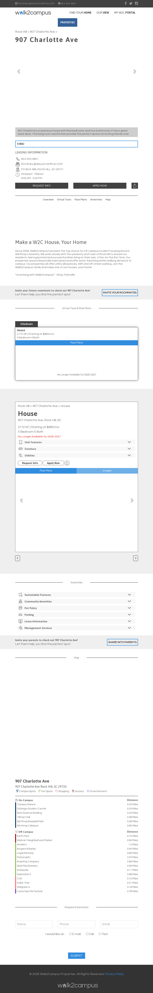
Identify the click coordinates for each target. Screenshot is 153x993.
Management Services (75, 627)
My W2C (124, 12)
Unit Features (75, 442)
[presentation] (77, 946)
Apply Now (100, 185)
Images (107, 470)
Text (103, 934)
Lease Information (75, 621)
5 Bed (20, 144)
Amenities (96, 199)
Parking (75, 614)
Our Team (129, 22)
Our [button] (103, 12)
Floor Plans (81, 199)
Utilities (75, 455)
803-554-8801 (67, 3)
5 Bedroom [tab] (26, 324)
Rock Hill (21, 31)
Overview (48, 199)
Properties (80, 22)
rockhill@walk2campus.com (42, 164)
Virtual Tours (64, 199)
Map (107, 199)
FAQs (95, 22)
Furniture (75, 448)
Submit (76, 955)
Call (90, 934)
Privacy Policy (114, 974)
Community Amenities (75, 601)
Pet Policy (75, 607)
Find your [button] (80, 12)
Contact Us (111, 22)
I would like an (54, 934)
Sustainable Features (75, 594)
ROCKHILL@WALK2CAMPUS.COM (35, 3)
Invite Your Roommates (120, 292)
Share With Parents (122, 642)
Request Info (42, 185)
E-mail (75, 934)
